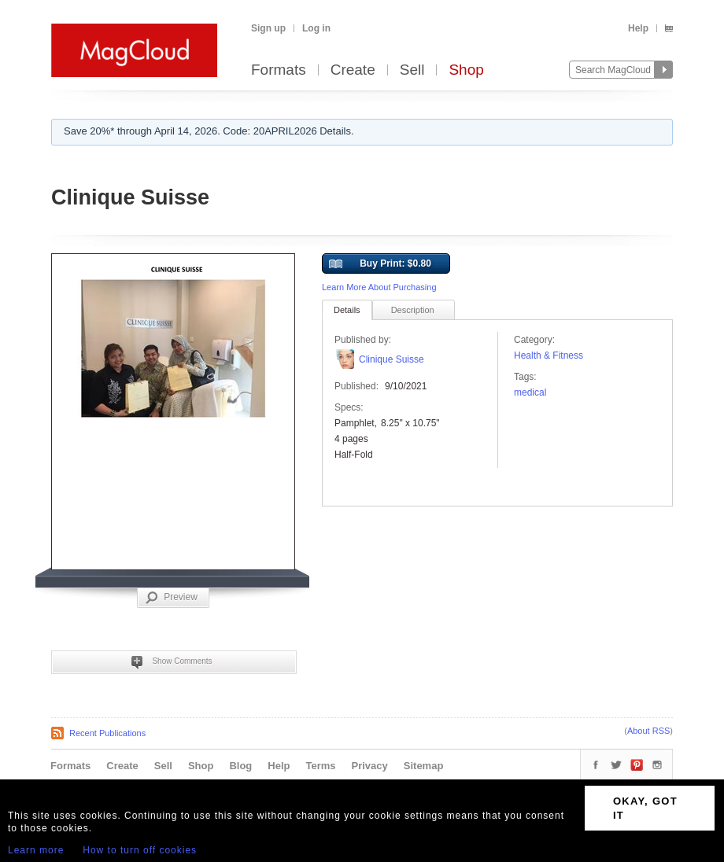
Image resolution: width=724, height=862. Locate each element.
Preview (172, 597)
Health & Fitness (548, 355)
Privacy (370, 766)
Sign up (268, 28)
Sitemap (424, 766)
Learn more (36, 850)
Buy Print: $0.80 (380, 264)
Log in (316, 28)
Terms (320, 766)
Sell (412, 70)
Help (638, 28)
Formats (278, 70)
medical (530, 392)
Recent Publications (107, 733)
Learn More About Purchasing (379, 287)
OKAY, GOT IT (645, 808)
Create (353, 70)
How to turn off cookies (140, 850)
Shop (466, 70)
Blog (240, 766)
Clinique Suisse (391, 359)
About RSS (648, 730)
